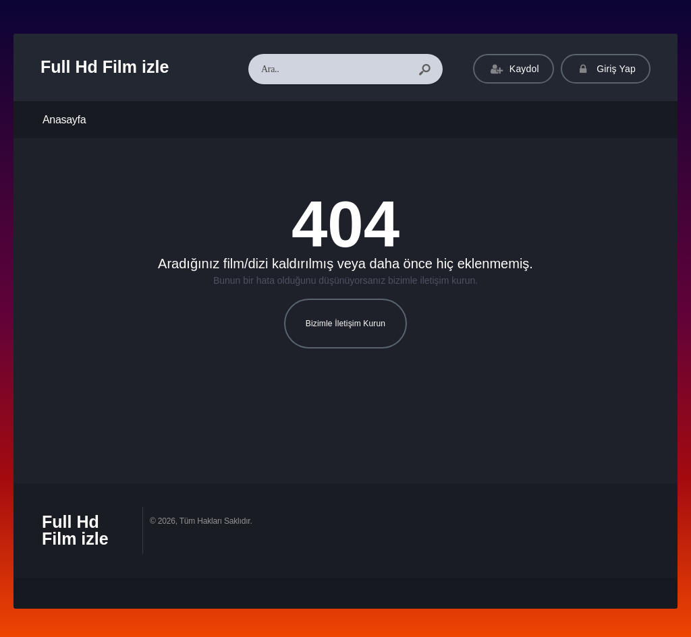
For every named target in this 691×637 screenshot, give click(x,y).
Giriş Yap (606, 69)
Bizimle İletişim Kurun (345, 323)
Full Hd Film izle (104, 66)
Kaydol (513, 69)
